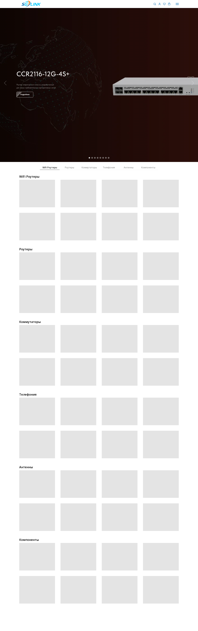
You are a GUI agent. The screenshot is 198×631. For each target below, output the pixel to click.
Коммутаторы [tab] (89, 167)
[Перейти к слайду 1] (89, 158)
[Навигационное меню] (177, 4)
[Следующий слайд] (193, 83)
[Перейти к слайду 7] (106, 158)
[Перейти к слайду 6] (103, 158)
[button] (154, 4)
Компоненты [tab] (148, 167)
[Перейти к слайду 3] (95, 158)
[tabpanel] (99, 206)
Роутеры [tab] (69, 167)
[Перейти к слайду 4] (97, 158)
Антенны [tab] (128, 167)
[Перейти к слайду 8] (108, 158)
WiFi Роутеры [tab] (49, 167)
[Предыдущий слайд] (5, 83)
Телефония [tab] (109, 167)
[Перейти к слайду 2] (92, 158)
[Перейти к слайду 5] (100, 158)
